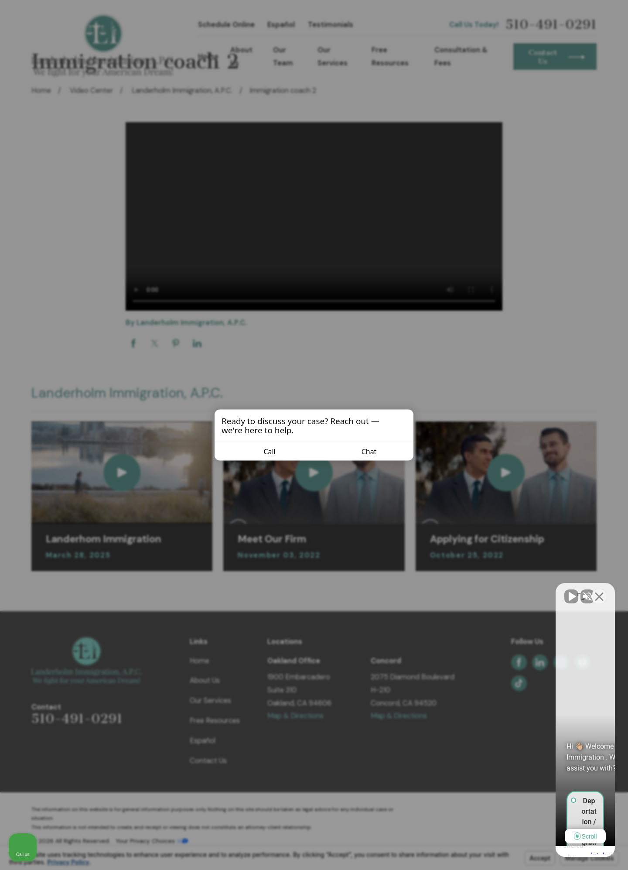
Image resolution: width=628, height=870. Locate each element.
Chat (363, 451)
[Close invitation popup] (404, 419)
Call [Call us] (264, 451)
